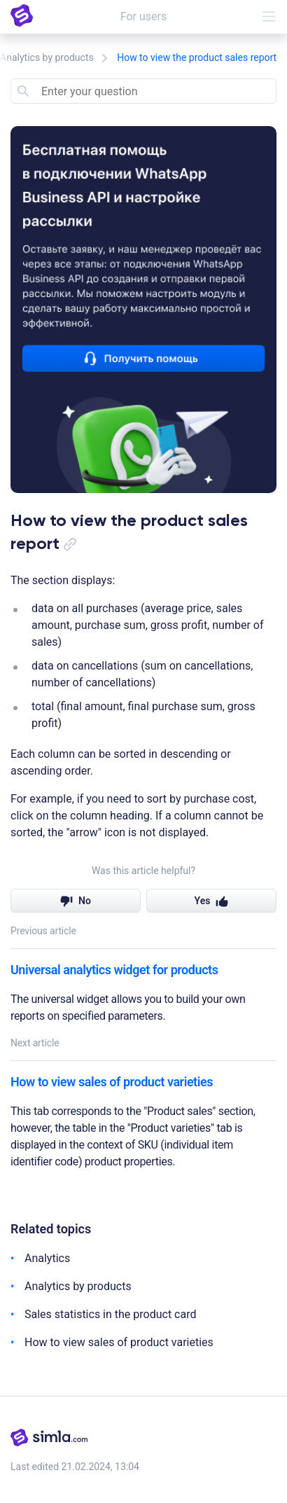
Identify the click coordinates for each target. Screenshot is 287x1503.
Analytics (47, 1258)
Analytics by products (47, 57)
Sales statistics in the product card (110, 1314)
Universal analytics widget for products (114, 969)
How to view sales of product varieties (111, 1081)
